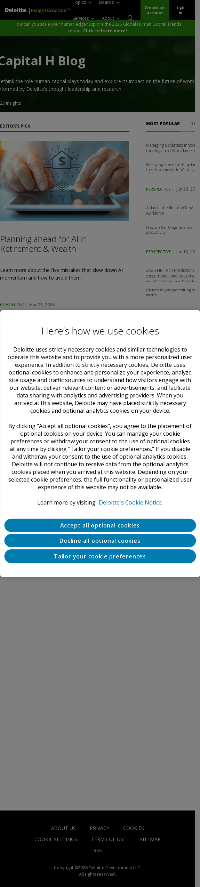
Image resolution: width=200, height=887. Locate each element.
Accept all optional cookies (100, 525)
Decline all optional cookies (99, 540)
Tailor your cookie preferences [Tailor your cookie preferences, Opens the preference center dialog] (100, 556)
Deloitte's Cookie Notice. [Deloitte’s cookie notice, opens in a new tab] (131, 502)
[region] (100, 443)
